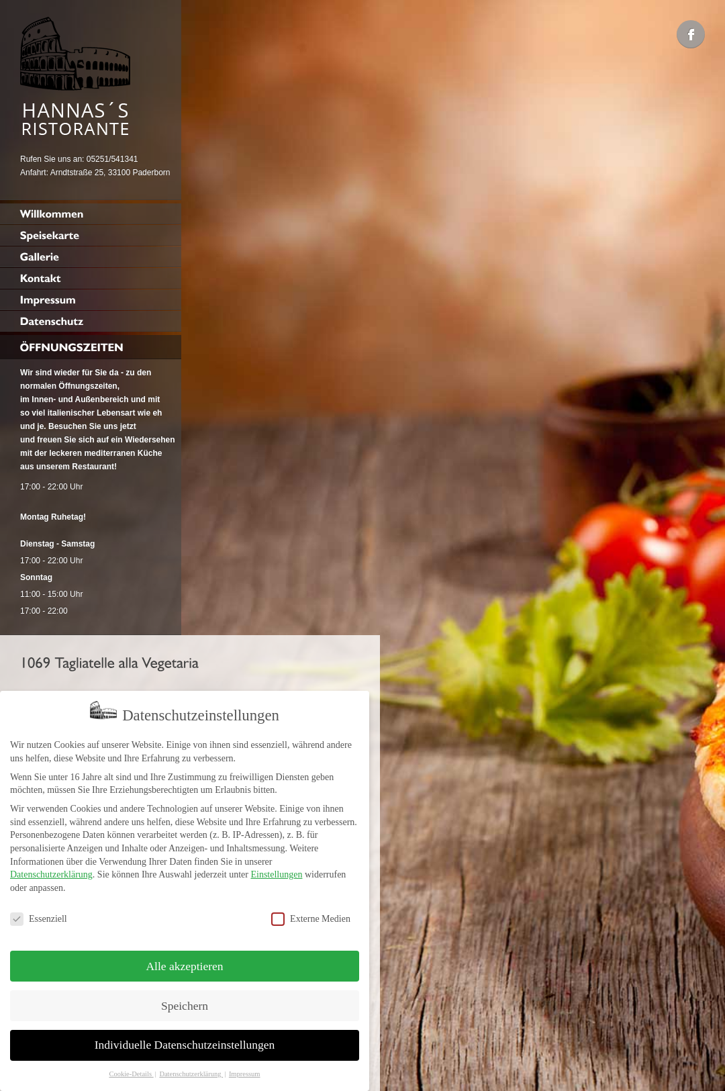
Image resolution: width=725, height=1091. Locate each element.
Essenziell (38, 916)
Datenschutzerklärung (51, 872)
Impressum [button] (244, 1072)
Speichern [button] (184, 1003)
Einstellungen (276, 872)
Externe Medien (310, 916)
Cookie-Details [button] (131, 1072)
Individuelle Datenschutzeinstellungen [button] (185, 1042)
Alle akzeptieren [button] (184, 963)
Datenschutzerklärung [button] (191, 1072)
